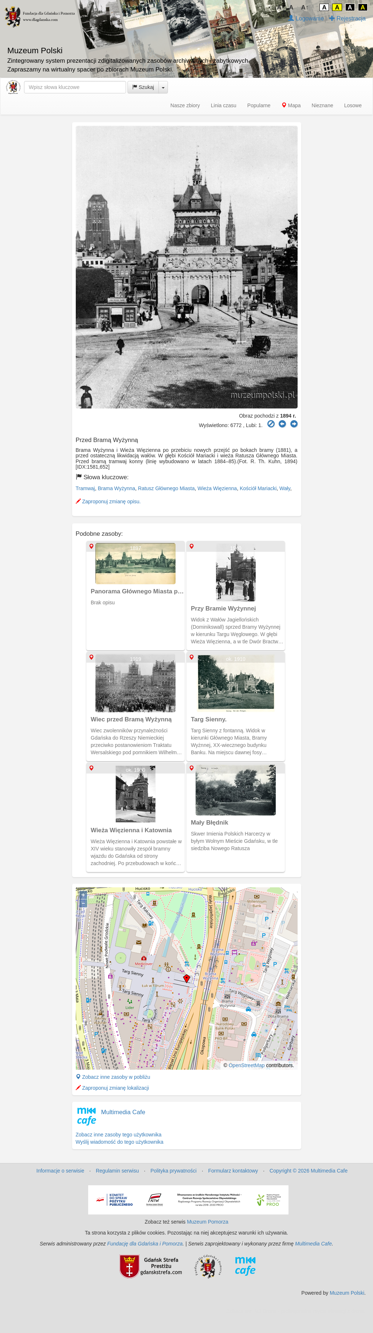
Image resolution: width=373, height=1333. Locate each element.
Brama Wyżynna (116, 488)
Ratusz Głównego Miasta (166, 488)
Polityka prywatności (173, 1171)
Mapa (291, 105)
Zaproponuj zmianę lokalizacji (112, 1088)
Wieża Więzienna (217, 488)
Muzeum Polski (347, 1293)
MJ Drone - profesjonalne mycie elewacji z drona (309, 1311)
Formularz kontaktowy (233, 1171)
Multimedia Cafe (123, 1112)
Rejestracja (347, 18)
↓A (278, 7)
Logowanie (306, 18)
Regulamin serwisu (117, 1171)
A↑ (305, 7)
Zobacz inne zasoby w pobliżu (113, 1077)
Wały (284, 488)
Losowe (353, 105)
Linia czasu (223, 105)
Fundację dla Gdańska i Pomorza (144, 1244)
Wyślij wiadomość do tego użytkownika (120, 1142)
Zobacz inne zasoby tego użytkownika (119, 1135)
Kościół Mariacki (258, 488)
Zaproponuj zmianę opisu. (108, 501)
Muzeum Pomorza (207, 1222)
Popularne (259, 105)
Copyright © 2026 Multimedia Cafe (309, 1171)
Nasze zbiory (185, 105)
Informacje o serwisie (60, 1171)
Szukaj (143, 87)
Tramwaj (85, 488)
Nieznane (322, 105)
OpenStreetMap (247, 1065)
